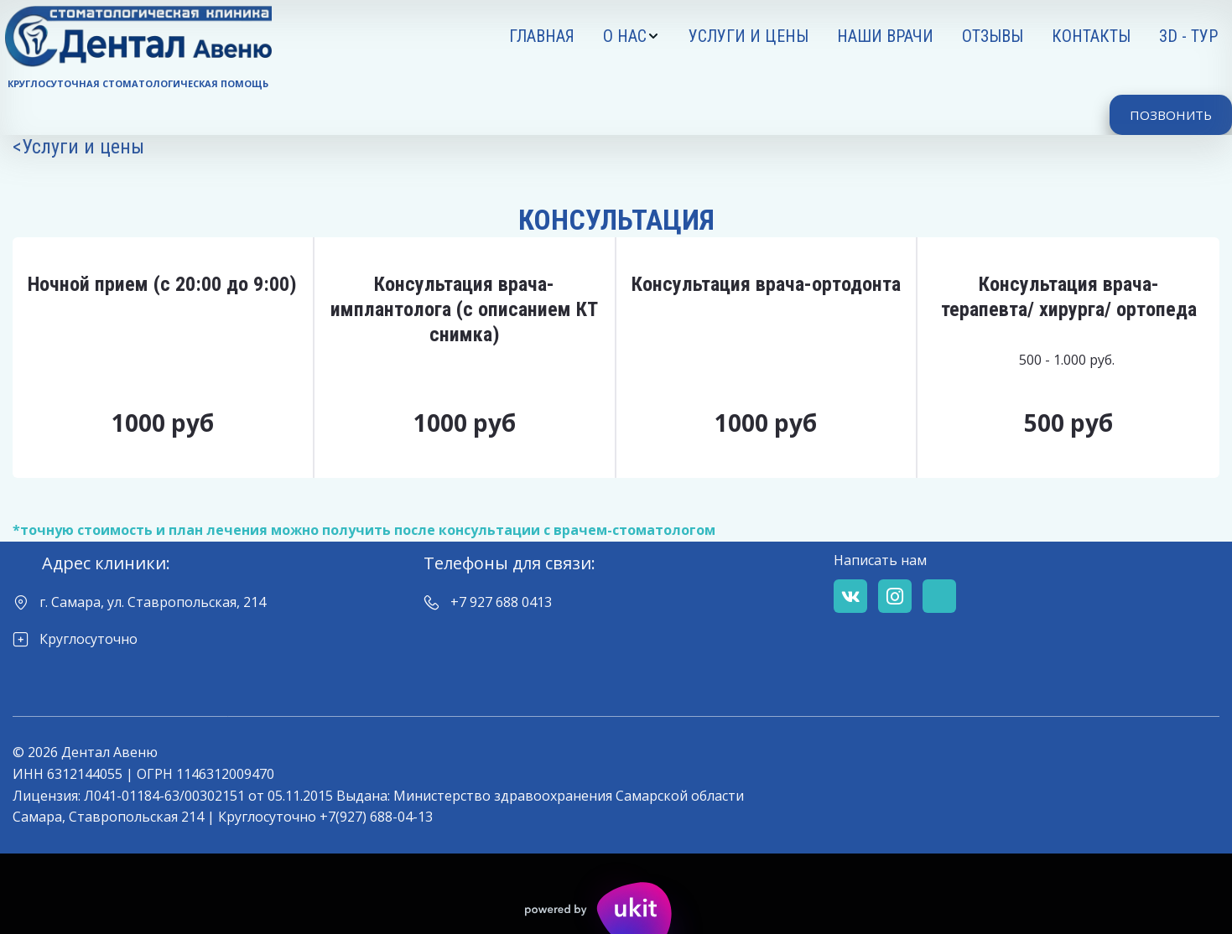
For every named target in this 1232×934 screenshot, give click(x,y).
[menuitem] (542, 36)
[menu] (764, 36)
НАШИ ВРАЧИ (885, 36)
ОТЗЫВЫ (992, 36)
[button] (631, 36)
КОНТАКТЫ (1091, 36)
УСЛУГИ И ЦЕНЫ (748, 36)
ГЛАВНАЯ (541, 36)
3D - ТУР (1188, 36)
